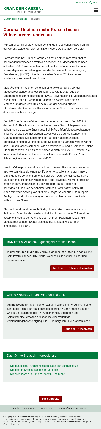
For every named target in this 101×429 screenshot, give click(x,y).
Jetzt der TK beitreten (78, 329)
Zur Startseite (50, 398)
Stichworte (81, 2)
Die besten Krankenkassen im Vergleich (34, 369)
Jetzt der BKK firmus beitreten (72, 268)
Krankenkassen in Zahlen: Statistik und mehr (37, 374)
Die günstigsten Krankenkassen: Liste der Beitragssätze (44, 365)
